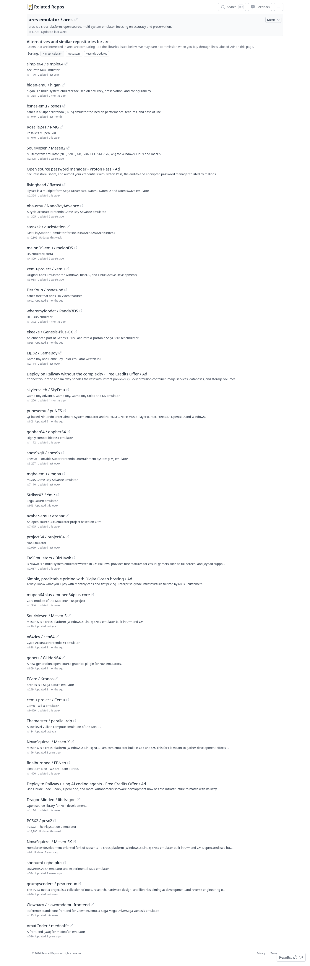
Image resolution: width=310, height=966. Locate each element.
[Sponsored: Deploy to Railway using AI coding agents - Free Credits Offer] (155, 786)
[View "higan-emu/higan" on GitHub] (63, 85)
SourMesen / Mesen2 (46, 148)
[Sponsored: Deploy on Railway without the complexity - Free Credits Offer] (155, 376)
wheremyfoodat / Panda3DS (52, 310)
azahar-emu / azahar (46, 515)
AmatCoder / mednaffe (48, 925)
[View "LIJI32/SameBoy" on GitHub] (60, 353)
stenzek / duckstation (46, 226)
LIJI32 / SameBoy (42, 353)
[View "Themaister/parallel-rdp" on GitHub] (74, 720)
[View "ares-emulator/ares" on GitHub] (76, 19)
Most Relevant (52, 53)
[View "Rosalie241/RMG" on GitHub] (61, 127)
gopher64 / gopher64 (46, 431)
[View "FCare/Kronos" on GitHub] (56, 678)
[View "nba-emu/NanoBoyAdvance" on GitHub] (81, 206)
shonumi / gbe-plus (44, 862)
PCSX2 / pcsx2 (39, 820)
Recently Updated (96, 53)
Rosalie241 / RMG (43, 127)
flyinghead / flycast (44, 184)
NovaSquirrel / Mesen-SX (49, 841)
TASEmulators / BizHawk (49, 557)
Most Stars (74, 53)
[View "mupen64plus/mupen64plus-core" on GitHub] (92, 594)
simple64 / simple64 (45, 64)
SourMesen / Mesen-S (47, 615)
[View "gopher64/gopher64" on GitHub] (68, 431)
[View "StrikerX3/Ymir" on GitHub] (58, 495)
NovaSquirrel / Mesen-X (48, 741)
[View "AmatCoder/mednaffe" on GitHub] (71, 925)
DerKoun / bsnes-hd (45, 289)
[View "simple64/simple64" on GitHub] (66, 64)
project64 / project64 (46, 536)
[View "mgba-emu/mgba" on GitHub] (63, 474)
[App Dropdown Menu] (278, 7)
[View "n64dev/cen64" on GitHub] (57, 636)
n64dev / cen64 (41, 636)
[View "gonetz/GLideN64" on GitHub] (63, 657)
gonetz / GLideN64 (44, 657)
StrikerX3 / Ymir (41, 494)
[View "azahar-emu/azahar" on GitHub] (67, 516)
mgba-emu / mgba (44, 473)
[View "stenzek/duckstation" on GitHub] (68, 227)
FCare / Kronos (40, 678)
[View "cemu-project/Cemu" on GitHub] (68, 699)
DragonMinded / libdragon (51, 799)
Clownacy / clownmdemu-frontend (58, 904)
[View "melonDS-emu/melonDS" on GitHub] (75, 248)
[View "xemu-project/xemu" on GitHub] (67, 269)
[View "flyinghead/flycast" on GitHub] (64, 185)
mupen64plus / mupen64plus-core (58, 594)
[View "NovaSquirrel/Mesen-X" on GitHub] (72, 742)
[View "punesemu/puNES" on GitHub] (64, 410)
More (274, 20)
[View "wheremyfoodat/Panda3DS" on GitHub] (80, 311)
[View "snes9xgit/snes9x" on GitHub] (63, 453)
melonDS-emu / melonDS (50, 247)
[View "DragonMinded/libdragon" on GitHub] (78, 799)
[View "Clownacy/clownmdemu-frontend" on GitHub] (92, 904)
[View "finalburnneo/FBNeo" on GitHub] (68, 763)
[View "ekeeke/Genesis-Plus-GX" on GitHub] (75, 332)
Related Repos (49, 7)
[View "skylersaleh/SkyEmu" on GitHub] (67, 389)
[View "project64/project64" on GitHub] (67, 537)
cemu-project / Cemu (46, 699)
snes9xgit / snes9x (43, 452)
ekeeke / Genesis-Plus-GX (50, 331)
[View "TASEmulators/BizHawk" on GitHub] (73, 558)
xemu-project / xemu (46, 268)
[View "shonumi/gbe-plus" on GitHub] (65, 862)
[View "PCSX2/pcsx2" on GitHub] (55, 820)
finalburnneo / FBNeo (46, 762)
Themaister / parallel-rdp (49, 720)
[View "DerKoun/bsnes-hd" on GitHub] (66, 290)
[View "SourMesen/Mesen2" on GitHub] (68, 148)
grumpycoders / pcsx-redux (52, 883)
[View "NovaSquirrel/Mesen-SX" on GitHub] (74, 841)
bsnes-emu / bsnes (44, 106)
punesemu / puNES (44, 410)
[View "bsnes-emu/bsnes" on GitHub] (64, 106)
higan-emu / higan (44, 85)
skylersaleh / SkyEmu (46, 389)
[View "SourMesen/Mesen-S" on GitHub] (69, 615)
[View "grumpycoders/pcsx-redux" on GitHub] (79, 883)
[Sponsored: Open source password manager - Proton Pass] (155, 171)
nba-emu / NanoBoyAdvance (53, 205)
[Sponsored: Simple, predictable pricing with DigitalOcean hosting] (155, 581)
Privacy (261, 953)
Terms (274, 953)
